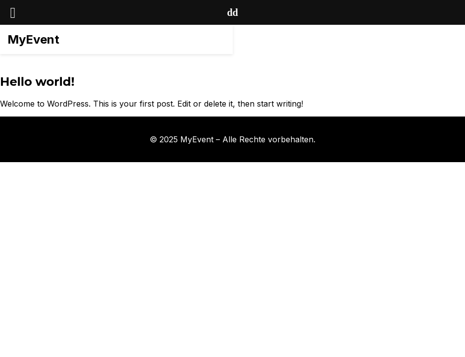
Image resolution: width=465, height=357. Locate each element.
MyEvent (33, 39)
